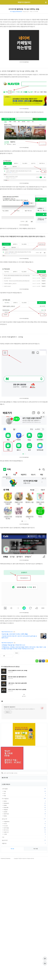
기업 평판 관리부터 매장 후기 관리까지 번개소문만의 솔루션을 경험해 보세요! (19, 679)
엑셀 (25, 854)
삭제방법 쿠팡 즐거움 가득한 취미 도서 (13, 687)
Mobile (25, 868)
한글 (25, 859)
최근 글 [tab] (12, 912)
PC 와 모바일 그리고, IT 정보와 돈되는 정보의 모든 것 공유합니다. (19, 751)
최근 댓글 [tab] (36, 912)
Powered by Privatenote (5, 943)
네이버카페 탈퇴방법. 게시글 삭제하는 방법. (24, 9)
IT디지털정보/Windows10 (16, 11)
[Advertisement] (24, 340)
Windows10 (25, 866)
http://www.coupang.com (7, 685)
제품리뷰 (24, 906)
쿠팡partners (25, 885)
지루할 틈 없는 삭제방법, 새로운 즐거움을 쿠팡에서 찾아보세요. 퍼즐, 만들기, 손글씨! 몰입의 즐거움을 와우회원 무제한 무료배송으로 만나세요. (24, 690)
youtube (25, 875)
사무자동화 (24, 852)
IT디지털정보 (24, 862)
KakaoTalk (25, 870)
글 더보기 (24, 738)
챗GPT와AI (25, 877)
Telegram (25, 873)
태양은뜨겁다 (26, 11)
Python (25, 879)
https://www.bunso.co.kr (7, 674)
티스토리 (25, 889)
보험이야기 (25, 895)
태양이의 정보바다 (24, 2)
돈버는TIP (24, 882)
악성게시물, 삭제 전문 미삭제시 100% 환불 (15, 676)
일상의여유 (24, 903)
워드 (25, 856)
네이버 (25, 887)
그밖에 (25, 897)
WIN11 (25, 864)
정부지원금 (25, 891)
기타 (24, 900)
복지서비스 (25, 893)
